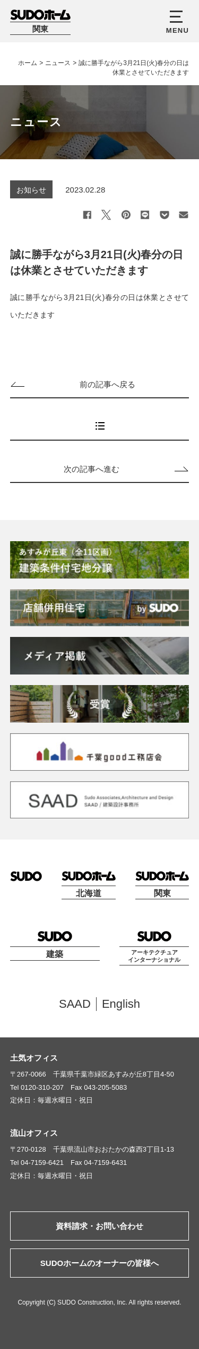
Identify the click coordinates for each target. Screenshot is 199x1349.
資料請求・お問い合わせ (99, 1226)
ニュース (58, 63)
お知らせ (31, 190)
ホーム (27, 63)
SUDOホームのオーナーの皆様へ (99, 1263)
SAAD (75, 1003)
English (121, 1003)
